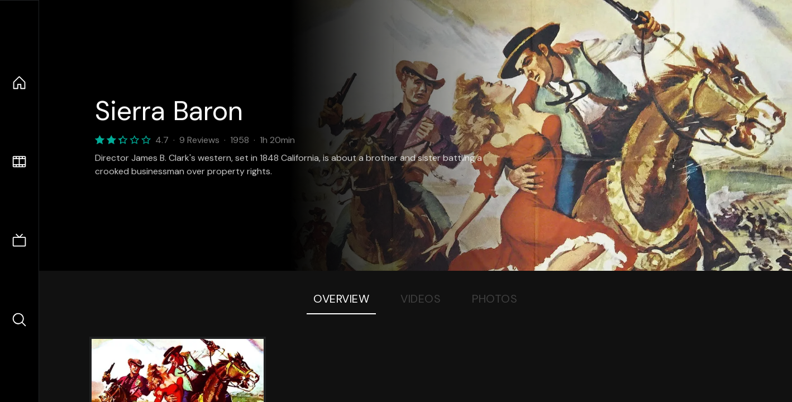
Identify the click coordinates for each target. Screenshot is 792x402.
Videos (420, 298)
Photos (494, 298)
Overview (341, 298)
